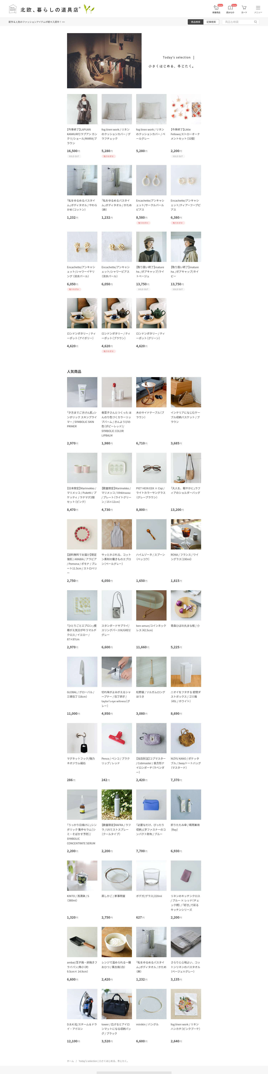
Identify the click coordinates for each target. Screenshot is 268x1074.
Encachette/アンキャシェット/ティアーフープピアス (186, 205)
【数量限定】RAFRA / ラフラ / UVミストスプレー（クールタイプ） (116, 829)
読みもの (230, 12)
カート (244, 12)
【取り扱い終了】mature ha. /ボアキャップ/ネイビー (185, 271)
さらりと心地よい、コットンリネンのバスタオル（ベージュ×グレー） (185, 966)
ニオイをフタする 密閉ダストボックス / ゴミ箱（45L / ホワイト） (186, 696)
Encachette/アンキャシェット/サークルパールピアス (150, 205)
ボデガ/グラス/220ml (149, 896)
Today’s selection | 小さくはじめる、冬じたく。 (104, 1061)
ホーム (70, 1061)
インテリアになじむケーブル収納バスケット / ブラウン (185, 417)
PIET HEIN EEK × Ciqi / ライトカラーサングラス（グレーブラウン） (150, 492)
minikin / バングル (147, 1024)
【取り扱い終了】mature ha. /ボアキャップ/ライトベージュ (150, 271)
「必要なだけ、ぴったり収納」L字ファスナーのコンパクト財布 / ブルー (151, 829)
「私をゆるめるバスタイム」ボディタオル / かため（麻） (117, 205)
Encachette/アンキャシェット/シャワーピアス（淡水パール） (116, 271)
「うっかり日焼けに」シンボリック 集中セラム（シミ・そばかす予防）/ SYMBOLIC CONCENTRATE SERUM (82, 834)
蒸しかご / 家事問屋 (113, 896)
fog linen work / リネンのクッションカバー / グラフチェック (116, 133)
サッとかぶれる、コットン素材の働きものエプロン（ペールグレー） (116, 559)
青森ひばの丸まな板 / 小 (185, 625)
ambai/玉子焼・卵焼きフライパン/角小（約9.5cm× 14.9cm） (82, 966)
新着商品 (216, 12)
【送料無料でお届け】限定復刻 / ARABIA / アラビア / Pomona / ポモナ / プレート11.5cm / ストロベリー (82, 564)
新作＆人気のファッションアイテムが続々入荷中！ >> (37, 22)
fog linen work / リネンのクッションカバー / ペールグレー (150, 133)
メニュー (258, 12)
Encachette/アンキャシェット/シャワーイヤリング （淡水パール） (81, 271)
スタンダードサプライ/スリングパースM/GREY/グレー (116, 630)
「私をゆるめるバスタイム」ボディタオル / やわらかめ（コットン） (82, 205)
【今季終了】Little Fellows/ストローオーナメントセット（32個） (185, 133)
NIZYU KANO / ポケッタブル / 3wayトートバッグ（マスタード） (186, 763)
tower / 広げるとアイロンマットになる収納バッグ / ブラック (116, 1028)
